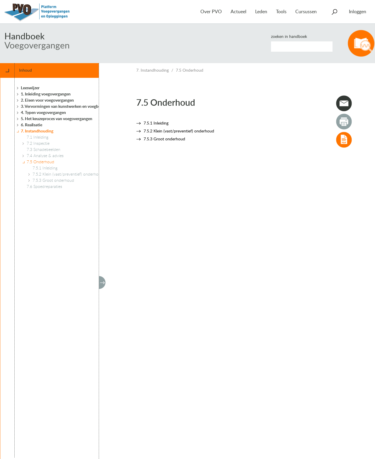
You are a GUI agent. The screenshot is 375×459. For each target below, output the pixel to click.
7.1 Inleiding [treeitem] (37, 137)
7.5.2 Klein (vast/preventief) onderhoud (179, 131)
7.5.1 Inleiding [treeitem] (45, 168)
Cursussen (306, 11)
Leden (261, 11)
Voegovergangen (37, 45)
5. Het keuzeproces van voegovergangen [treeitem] (56, 119)
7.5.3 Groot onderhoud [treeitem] (53, 181)
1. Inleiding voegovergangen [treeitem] (46, 94)
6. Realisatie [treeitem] (31, 125)
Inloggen (357, 11)
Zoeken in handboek (289, 37)
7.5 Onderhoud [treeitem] (40, 162)
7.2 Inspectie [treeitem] (38, 144)
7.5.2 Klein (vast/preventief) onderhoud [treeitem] (68, 174)
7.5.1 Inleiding (156, 123)
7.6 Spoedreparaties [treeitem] (44, 187)
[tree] (59, 268)
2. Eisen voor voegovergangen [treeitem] (47, 100)
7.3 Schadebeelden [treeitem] (43, 150)
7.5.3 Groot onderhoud (164, 139)
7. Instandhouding (152, 70)
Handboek (24, 36)
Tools (281, 11)
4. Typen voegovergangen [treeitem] (43, 113)
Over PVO (211, 11)
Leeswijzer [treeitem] (30, 88)
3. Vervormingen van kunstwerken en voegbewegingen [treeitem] (69, 107)
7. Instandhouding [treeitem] (37, 131)
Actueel (238, 11)
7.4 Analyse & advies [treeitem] (45, 156)
